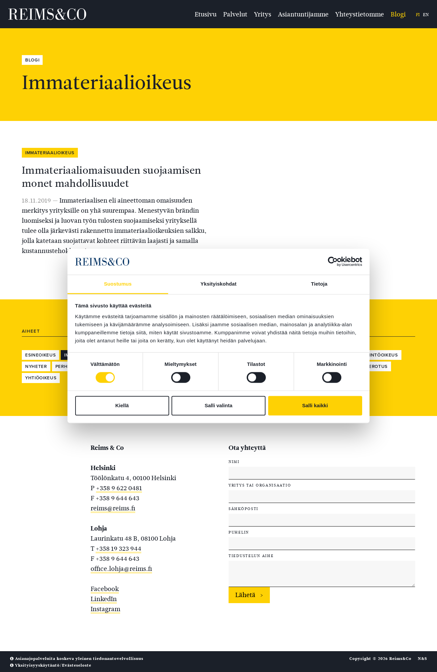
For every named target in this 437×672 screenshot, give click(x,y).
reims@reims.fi (113, 508)
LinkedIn (104, 598)
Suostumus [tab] (118, 284)
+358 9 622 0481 (119, 488)
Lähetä (245, 594)
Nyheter (36, 366)
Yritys (262, 14)
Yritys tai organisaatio (260, 485)
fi (418, 14)
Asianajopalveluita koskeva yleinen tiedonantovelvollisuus (76, 659)
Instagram (105, 609)
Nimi (234, 461)
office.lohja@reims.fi (121, 568)
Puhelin (239, 532)
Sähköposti (243, 508)
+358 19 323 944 (118, 548)
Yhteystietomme (359, 14)
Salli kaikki (315, 405)
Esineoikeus (40, 355)
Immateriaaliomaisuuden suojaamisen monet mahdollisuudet (111, 177)
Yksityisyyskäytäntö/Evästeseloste (50, 665)
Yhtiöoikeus (40, 378)
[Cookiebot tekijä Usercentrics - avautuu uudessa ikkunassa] (332, 262)
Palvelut (235, 14)
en (426, 14)
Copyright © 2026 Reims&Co (380, 659)
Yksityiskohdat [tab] (218, 284)
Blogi (398, 14)
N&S (422, 659)
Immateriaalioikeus (50, 153)
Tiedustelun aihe (251, 555)
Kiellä (122, 405)
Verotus (377, 366)
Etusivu (205, 14)
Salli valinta (219, 405)
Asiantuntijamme (303, 14)
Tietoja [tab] (319, 284)
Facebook (105, 588)
